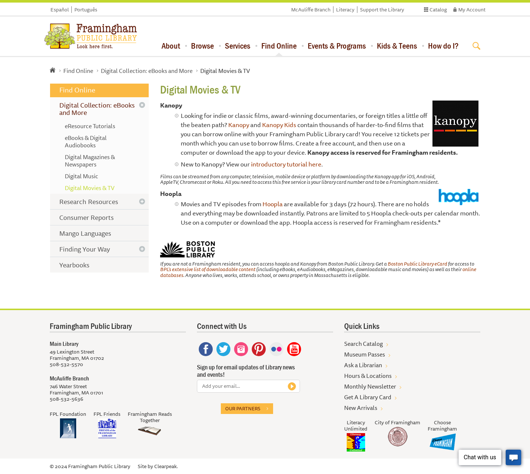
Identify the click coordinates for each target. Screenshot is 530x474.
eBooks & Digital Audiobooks (86, 141)
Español (59, 10)
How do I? (443, 46)
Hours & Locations (368, 375)
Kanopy (238, 125)
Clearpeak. (166, 466)
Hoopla (272, 204)
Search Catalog (363, 343)
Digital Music (81, 176)
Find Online (279, 46)
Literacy (345, 10)
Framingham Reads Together (150, 417)
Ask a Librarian (363, 365)
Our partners (242, 408)
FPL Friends (106, 414)
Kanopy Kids (279, 125)
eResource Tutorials (90, 126)
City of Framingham (397, 422)
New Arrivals (360, 407)
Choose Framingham (442, 425)
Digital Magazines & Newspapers (90, 160)
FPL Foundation (68, 414)
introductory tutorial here (286, 164)
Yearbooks (74, 265)
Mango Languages (85, 233)
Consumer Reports (86, 217)
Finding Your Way (84, 249)
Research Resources (88, 201)
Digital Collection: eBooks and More (146, 70)
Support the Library (382, 10)
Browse (202, 46)
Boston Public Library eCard (418, 264)
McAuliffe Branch (311, 10)
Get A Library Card (367, 397)
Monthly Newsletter (370, 386)
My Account (471, 9)
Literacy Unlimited (355, 425)
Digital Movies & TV (89, 188)
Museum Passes (364, 354)
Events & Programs (337, 46)
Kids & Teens (397, 46)
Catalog (438, 9)
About (171, 46)
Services (237, 46)
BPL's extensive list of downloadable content (207, 269)
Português (85, 10)
